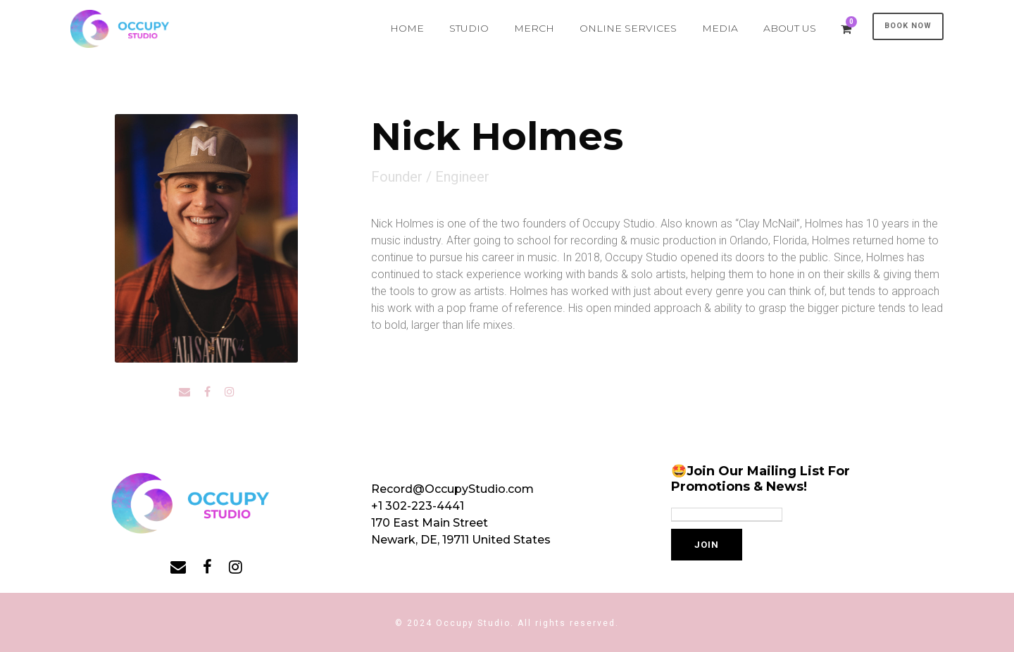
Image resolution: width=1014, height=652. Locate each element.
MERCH (534, 28)
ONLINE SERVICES (628, 28)
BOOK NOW (908, 25)
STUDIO (469, 28)
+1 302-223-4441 (417, 506)
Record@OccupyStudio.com (452, 489)
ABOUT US (789, 28)
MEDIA (720, 28)
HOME (407, 28)
